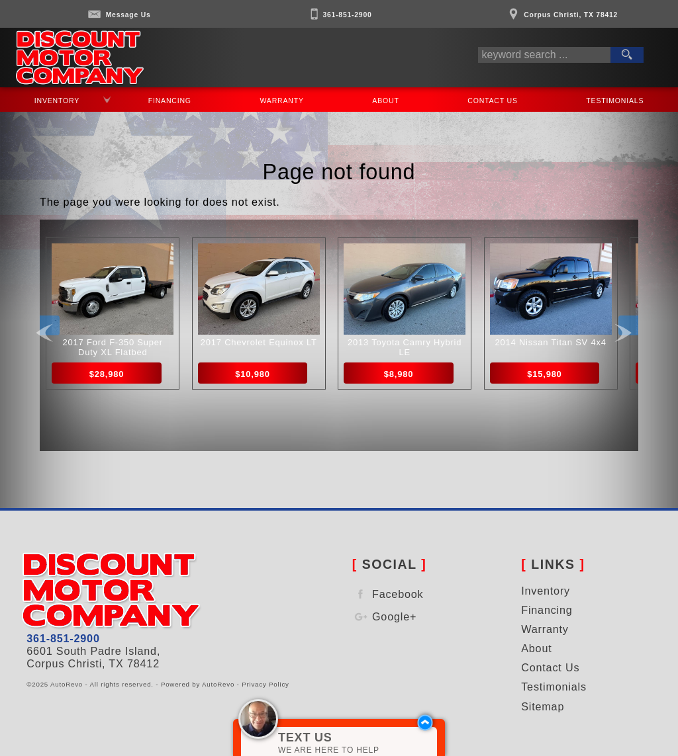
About (386, 100)
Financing (546, 610)
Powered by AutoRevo (197, 684)
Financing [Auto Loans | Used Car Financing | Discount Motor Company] (169, 100)
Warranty (544, 629)
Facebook (388, 594)
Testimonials (615, 100)
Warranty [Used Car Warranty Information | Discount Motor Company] (281, 100)
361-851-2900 (62, 638)
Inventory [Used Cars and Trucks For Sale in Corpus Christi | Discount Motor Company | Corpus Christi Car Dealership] (56, 100)
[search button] (627, 55)
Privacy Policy (265, 684)
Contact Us (492, 100)
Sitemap (542, 706)
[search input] (544, 55)
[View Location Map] (561, 10)
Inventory (545, 591)
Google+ (384, 617)
